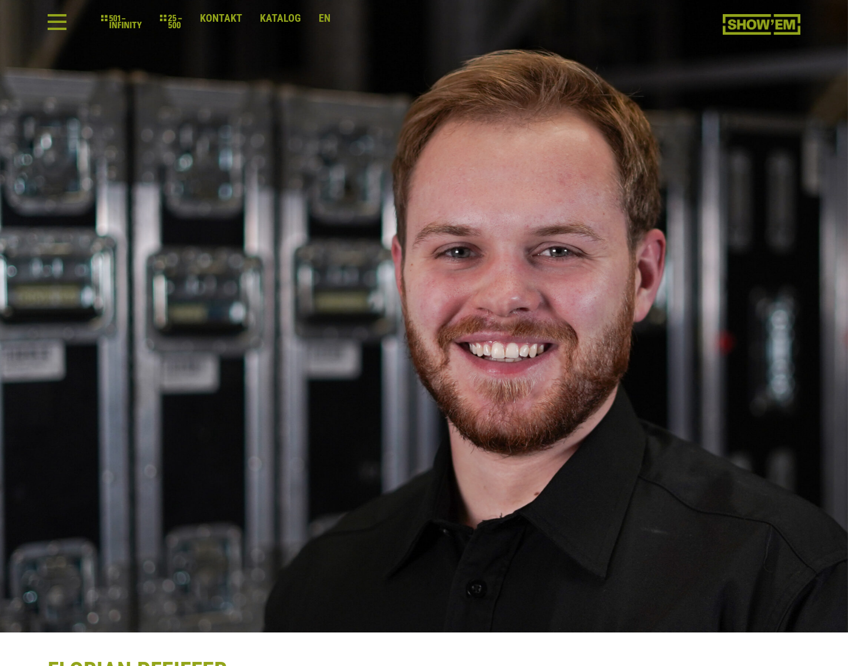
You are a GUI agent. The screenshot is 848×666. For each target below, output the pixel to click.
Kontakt (221, 18)
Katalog (280, 18)
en (324, 18)
